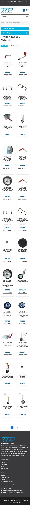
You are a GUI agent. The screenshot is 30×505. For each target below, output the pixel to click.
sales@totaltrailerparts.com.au (12, 490)
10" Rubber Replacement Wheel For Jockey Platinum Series (7, 189)
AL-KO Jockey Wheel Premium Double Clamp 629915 (7, 127)
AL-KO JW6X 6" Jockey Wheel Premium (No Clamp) (7, 407)
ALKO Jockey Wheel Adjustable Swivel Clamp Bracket (7, 158)
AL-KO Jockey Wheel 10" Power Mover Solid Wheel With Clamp (22, 344)
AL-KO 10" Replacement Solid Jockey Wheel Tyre (7, 313)
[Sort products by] (21, 46)
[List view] (6, 46)
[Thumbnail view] (2, 46)
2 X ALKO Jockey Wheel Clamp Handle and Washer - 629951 (22, 189)
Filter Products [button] (8, 28)
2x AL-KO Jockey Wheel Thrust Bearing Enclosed (7, 251)
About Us (4, 464)
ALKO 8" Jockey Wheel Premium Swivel (22, 126)
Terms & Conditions (7, 481)
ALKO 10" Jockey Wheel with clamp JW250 (22, 406)
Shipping (3, 475)
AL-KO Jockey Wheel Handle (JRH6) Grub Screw (22, 64)
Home (3, 462)
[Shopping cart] (27, 10)
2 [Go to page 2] (14, 427)
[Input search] (13, 16)
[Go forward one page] (17, 427)
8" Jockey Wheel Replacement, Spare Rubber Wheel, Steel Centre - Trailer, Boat (7, 283)
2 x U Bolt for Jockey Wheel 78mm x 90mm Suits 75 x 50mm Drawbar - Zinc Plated (22, 221)
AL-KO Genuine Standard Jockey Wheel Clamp (7, 344)
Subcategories (15, 33)
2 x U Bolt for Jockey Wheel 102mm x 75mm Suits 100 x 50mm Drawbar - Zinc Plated (22, 97)
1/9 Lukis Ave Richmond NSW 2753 (13, 492)
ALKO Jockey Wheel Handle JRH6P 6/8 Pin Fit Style (7, 64)
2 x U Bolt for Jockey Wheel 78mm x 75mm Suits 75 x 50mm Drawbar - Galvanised (7, 221)
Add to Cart (7, 74)
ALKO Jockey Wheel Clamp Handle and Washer (22, 158)
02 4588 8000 (7, 488)
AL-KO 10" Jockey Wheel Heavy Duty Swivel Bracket (22, 281)
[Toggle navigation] (24, 10)
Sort (12, 45)
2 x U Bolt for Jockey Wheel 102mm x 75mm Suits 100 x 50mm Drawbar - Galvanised (7, 97)
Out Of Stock (7, 168)
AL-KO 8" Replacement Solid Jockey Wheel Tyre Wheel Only (22, 314)
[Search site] (27, 16)
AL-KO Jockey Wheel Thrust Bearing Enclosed (22, 376)
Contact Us (4, 468)
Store (2, 466)
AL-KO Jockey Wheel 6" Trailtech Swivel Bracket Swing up (7, 376)
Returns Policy (5, 477)
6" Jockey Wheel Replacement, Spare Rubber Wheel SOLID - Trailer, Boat (22, 252)
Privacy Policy (5, 479)
